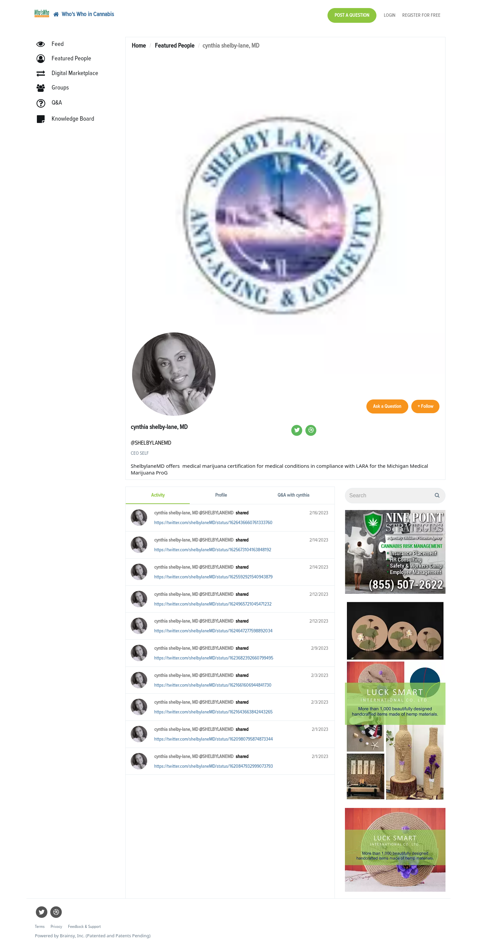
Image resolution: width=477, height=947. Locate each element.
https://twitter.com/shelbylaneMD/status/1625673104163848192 (212, 549)
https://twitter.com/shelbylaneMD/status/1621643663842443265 (213, 711)
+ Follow (425, 405)
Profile (221, 495)
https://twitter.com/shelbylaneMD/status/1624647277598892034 (213, 630)
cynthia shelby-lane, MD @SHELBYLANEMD (193, 512)
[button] (67, 59)
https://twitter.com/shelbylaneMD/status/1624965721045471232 (213, 604)
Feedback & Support (84, 927)
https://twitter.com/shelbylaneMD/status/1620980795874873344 (213, 739)
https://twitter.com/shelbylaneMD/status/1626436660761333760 (213, 522)
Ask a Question (386, 405)
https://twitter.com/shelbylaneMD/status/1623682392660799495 (213, 657)
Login (390, 15)
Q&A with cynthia (293, 495)
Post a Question (352, 15)
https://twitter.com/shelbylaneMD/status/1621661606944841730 (213, 685)
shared (242, 512)
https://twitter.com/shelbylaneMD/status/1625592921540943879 (213, 576)
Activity (158, 495)
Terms (40, 927)
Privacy (56, 927)
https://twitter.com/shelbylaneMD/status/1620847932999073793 (213, 766)
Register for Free (421, 15)
